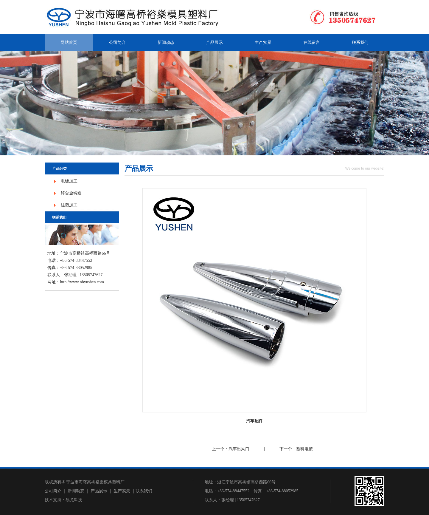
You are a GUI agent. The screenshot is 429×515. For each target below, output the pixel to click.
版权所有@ (55, 482)
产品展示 (214, 42)
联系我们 (360, 42)
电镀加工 (69, 181)
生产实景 (263, 42)
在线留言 (311, 42)
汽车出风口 (239, 449)
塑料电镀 (304, 449)
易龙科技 (74, 500)
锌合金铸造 (71, 193)
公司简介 (117, 42)
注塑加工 (69, 205)
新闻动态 (166, 42)
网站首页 (68, 42)
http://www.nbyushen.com (82, 282)
